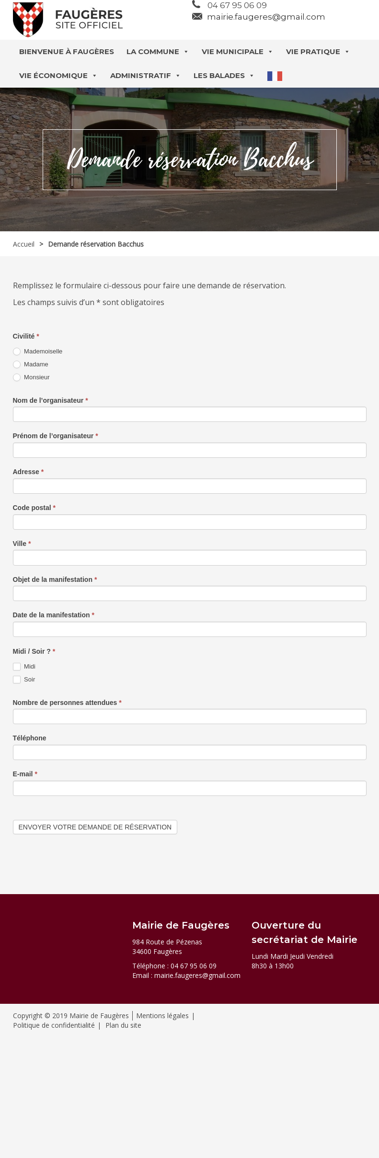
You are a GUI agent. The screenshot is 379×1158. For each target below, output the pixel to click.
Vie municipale (238, 51)
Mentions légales (162, 1015)
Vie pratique (318, 51)
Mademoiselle (38, 352)
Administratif (145, 75)
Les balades (224, 75)
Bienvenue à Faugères (66, 51)
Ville (22, 543)
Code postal (34, 507)
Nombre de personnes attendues (67, 702)
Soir (24, 680)
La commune (157, 51)
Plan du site (123, 1025)
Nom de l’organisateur (50, 400)
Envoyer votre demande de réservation (95, 827)
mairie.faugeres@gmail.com (266, 17)
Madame (30, 365)
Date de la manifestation (53, 615)
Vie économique (58, 75)
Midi (24, 667)
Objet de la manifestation (55, 579)
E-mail (25, 774)
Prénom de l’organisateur (55, 436)
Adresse (28, 472)
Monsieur (31, 378)
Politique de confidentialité (54, 1025)
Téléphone (29, 738)
